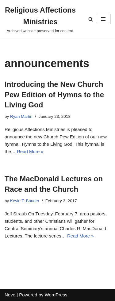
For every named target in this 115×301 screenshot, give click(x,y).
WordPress (56, 294)
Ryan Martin (21, 116)
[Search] (90, 19)
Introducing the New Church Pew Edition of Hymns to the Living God (54, 94)
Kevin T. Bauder (24, 201)
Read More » (30, 151)
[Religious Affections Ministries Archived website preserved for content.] (40, 19)
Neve (10, 294)
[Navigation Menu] (103, 19)
